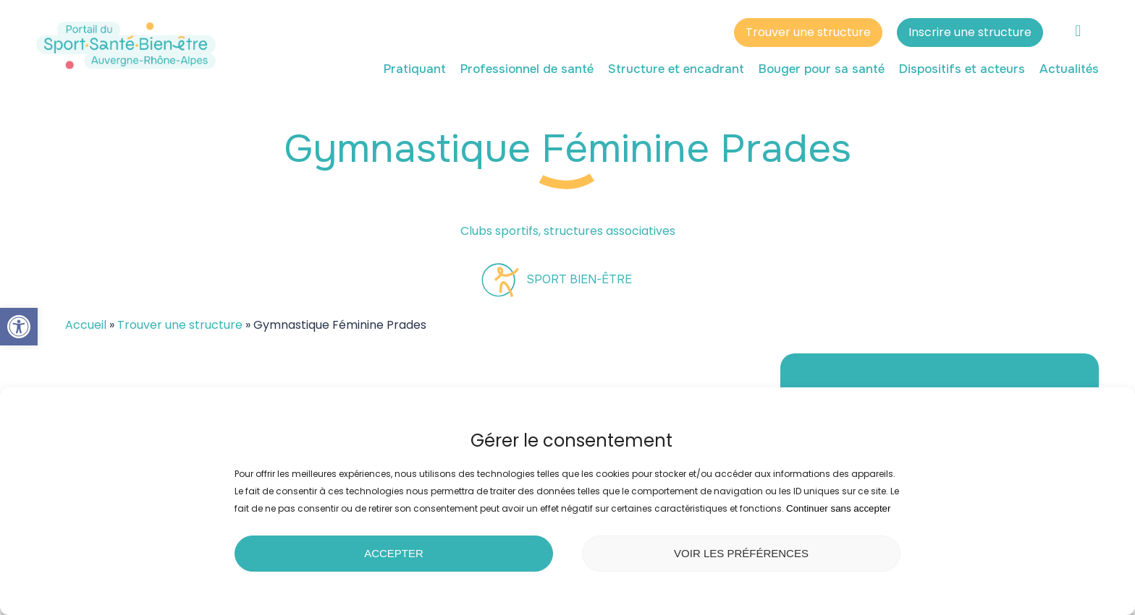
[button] (19, 326)
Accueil (85, 325)
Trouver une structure (808, 34)
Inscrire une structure (969, 34)
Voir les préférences (741, 553)
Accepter (393, 553)
